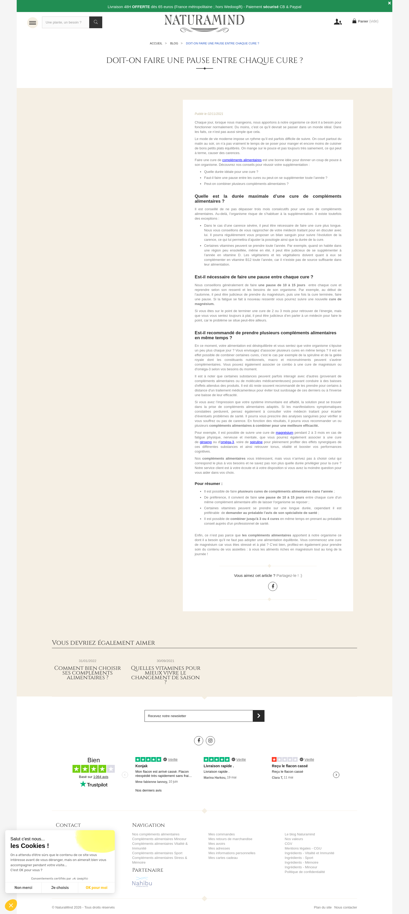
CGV (288, 844)
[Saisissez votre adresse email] (204, 716)
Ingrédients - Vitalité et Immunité (309, 853)
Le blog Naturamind (299, 834)
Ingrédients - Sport (299, 858)
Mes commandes (221, 834)
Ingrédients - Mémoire (301, 862)
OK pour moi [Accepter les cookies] (96, 888)
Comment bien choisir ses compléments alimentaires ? (87, 673)
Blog (174, 43)
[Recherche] (72, 22)
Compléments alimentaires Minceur (158, 839)
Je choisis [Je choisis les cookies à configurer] (60, 888)
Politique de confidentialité (304, 872)
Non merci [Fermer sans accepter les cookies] (23, 888)
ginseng (206, 442)
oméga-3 (227, 442)
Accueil (156, 43)
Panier (364, 22)
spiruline (256, 442)
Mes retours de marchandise (229, 839)
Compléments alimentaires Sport (157, 853)
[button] (11, 905)
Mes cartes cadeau (222, 858)
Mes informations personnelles (231, 853)
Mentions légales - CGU (303, 848)
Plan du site (323, 903)
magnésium (284, 433)
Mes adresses (219, 848)
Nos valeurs (294, 839)
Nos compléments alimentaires (155, 834)
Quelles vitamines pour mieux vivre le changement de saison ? (165, 675)
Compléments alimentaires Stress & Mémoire (166, 858)
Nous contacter (345, 903)
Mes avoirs (216, 844)
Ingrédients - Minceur (301, 867)
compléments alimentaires (242, 160)
